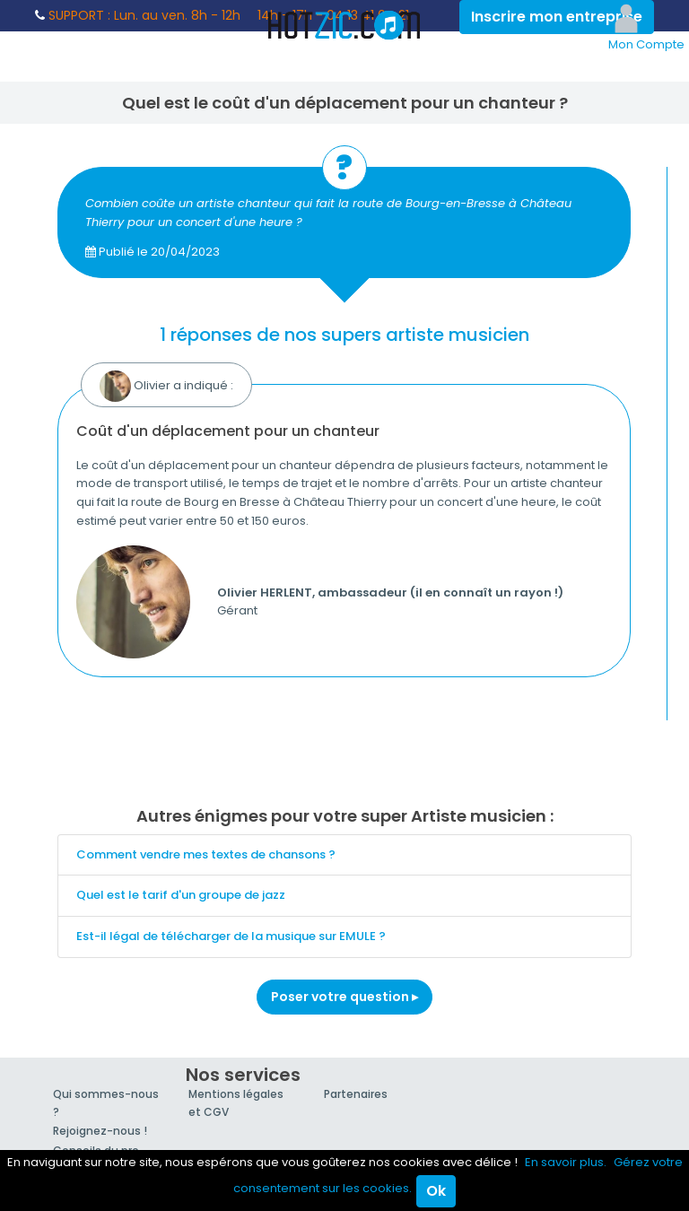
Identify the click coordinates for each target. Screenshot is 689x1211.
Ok (436, 1191)
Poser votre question (344, 997)
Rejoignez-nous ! (100, 1130)
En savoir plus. (565, 1162)
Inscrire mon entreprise (556, 16)
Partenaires (356, 1094)
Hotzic (344, 25)
